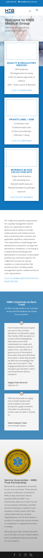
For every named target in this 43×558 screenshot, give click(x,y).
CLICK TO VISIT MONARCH (21, 197)
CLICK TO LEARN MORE (21, 90)
